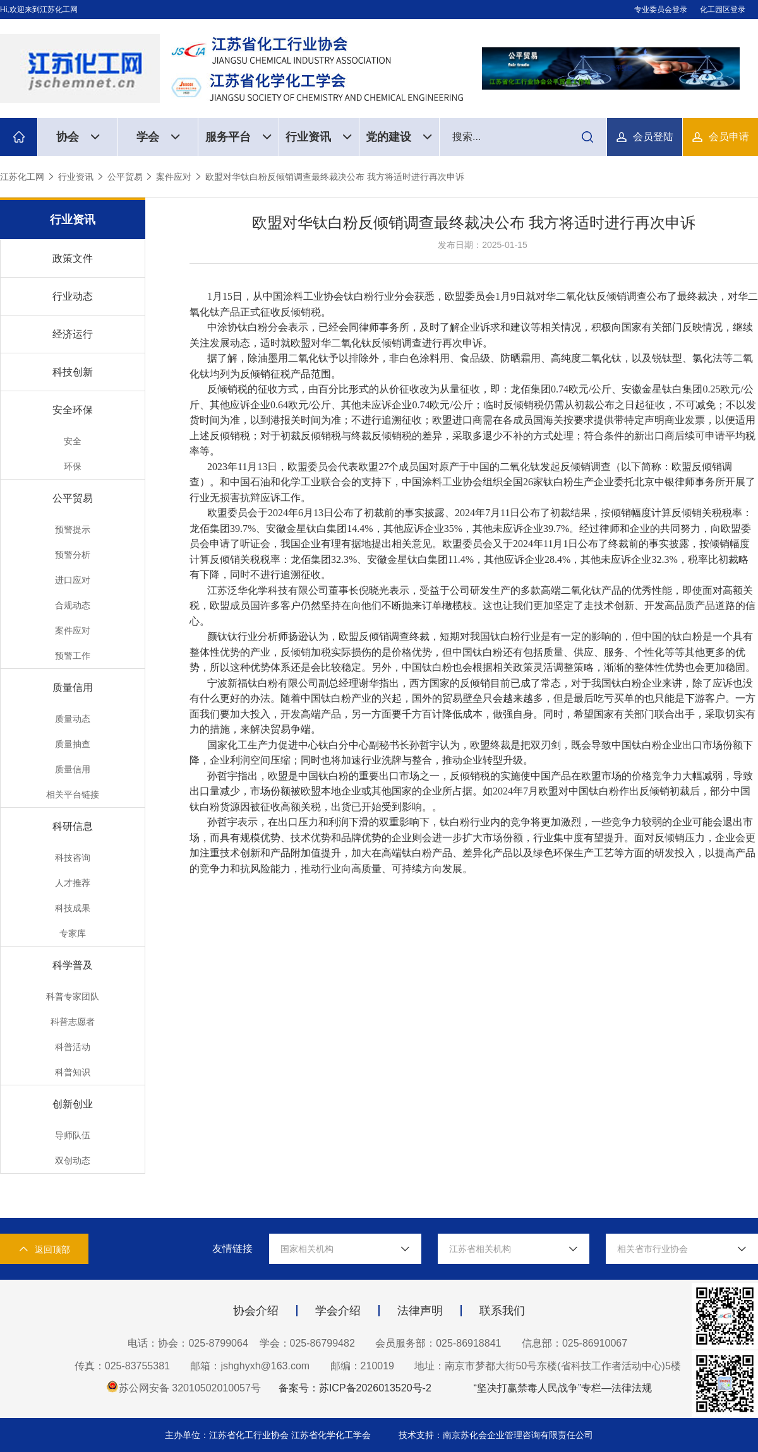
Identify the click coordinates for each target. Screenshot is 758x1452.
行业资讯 (319, 137)
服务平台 (238, 137)
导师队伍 (72, 1135)
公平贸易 (125, 177)
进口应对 (72, 580)
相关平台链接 (72, 794)
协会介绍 (256, 1310)
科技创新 (72, 372)
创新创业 (72, 1104)
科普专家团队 (72, 996)
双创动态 (72, 1160)
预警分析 (72, 555)
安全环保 (72, 409)
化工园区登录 (722, 9)
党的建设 (399, 137)
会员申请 (729, 136)
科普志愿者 (73, 1022)
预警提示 (72, 529)
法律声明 (420, 1310)
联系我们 (502, 1310)
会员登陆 (653, 136)
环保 (72, 466)
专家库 (72, 933)
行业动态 (72, 296)
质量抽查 (72, 744)
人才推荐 (72, 883)
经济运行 (72, 334)
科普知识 (72, 1072)
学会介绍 (338, 1310)
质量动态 (72, 719)
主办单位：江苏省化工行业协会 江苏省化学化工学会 (269, 1435)
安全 (72, 441)
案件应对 (173, 177)
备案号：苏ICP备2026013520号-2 (355, 1388)
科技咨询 (72, 858)
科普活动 (72, 1047)
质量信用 (72, 687)
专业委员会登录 (660, 9)
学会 (158, 137)
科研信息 (72, 826)
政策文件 (72, 258)
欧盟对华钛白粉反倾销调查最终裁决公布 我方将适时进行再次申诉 (334, 177)
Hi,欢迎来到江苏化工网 (39, 9)
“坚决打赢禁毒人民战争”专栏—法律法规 (562, 1388)
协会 (78, 137)
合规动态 (72, 605)
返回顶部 (44, 1249)
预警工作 (72, 656)
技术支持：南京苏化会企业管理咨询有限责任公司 (496, 1435)
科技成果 (72, 908)
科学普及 (72, 965)
